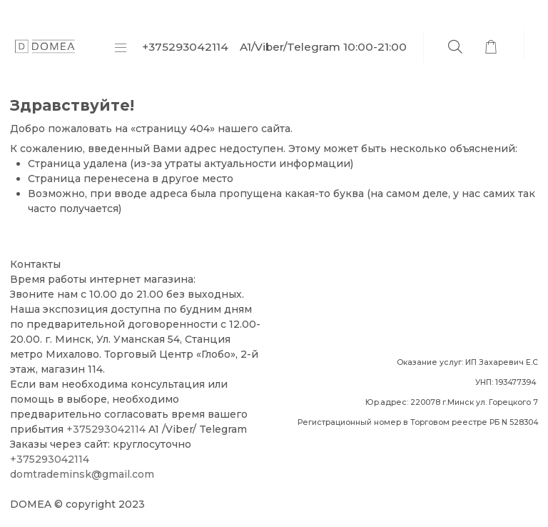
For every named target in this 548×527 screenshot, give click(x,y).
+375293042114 (106, 429)
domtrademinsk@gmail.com (82, 474)
